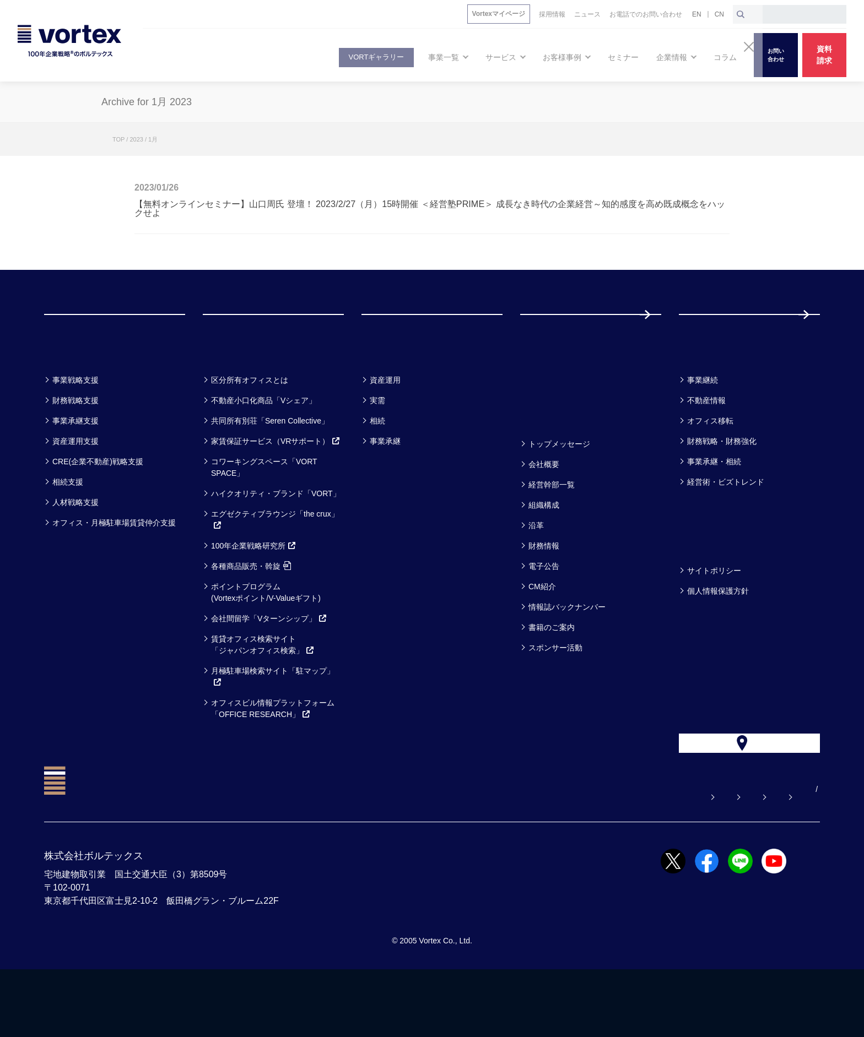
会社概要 (543, 508)
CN (719, 14)
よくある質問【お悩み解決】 (469, 857)
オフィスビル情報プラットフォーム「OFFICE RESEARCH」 (272, 752)
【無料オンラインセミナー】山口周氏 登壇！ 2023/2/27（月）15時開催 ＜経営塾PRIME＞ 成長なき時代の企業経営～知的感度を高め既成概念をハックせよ (429, 208)
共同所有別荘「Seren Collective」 (270, 464)
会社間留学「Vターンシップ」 (269, 662)
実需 (377, 444)
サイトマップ (751, 857)
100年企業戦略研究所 (253, 589)
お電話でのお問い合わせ (659, 857)
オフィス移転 (710, 464)
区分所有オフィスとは (249, 424)
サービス (230, 395)
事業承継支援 (75, 464)
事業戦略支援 (75, 424)
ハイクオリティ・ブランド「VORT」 (276, 537)
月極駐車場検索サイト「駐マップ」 (272, 720)
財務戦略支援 (75, 444)
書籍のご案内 (551, 671)
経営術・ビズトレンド (725, 526)
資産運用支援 (75, 485)
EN (696, 14)
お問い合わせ (568, 857)
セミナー (547, 395)
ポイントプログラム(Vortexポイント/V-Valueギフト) (266, 636)
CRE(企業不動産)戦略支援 (97, 505)
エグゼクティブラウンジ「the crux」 (275, 563)
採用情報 (714, 336)
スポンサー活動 (555, 691)
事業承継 (385, 485)
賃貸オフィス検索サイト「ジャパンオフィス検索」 (263, 688)
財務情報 (543, 589)
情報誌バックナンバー (567, 651)
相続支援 (67, 526)
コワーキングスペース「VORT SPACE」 (264, 511)
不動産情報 (706, 444)
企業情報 (546, 459)
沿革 (536, 569)
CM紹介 (542, 630)
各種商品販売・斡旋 (251, 610)
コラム (699, 395)
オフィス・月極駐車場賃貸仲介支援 (114, 566)
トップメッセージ (559, 488)
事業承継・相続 (714, 505)
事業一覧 (70, 395)
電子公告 (543, 610)
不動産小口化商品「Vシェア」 (263, 444)
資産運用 (385, 424)
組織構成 (543, 549)
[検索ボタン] (740, 14)
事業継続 (702, 424)
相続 (377, 464)
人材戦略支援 (75, 546)
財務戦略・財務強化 (722, 485)
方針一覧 (705, 585)
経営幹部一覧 (551, 528)
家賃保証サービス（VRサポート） (276, 485)
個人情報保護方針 (718, 635)
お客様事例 (394, 395)
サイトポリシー (714, 614)
